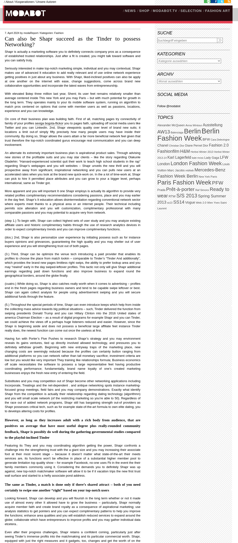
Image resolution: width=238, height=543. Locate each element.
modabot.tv (165, 11)
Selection (191, 11)
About (9, 2)
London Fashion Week (196, 163)
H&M (185, 151)
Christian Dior (176, 145)
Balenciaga (177, 132)
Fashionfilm (168, 151)
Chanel (162, 145)
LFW (224, 157)
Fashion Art (217, 11)
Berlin (192, 131)
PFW (217, 182)
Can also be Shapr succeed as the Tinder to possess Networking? (72, 41)
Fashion (59, 33)
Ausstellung (213, 125)
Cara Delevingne (220, 139)
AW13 (163, 131)
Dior (205, 145)
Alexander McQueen (171, 125)
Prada (161, 190)
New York (204, 176)
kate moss (197, 157)
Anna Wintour (193, 125)
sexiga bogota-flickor (49, 123)
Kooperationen (24, 2)
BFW (206, 139)
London (163, 164)
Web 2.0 (201, 202)
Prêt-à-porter (180, 189)
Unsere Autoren (46, 2)
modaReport (31, 33)
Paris (214, 176)
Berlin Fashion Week (188, 134)
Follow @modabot (168, 106)
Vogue (190, 202)
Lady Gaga (211, 157)
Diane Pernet (193, 145)
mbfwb (189, 170)
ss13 (170, 202)
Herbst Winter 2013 (202, 151)
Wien (210, 202)
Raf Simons (202, 190)
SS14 (178, 202)
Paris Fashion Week (184, 182)
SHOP (144, 11)
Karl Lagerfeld (179, 157)
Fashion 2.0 (218, 145)
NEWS (130, 11)
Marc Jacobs (176, 170)
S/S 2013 (186, 196)
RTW (172, 196)
